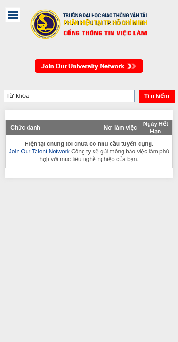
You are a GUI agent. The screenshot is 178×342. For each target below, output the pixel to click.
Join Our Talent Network (89, 61)
